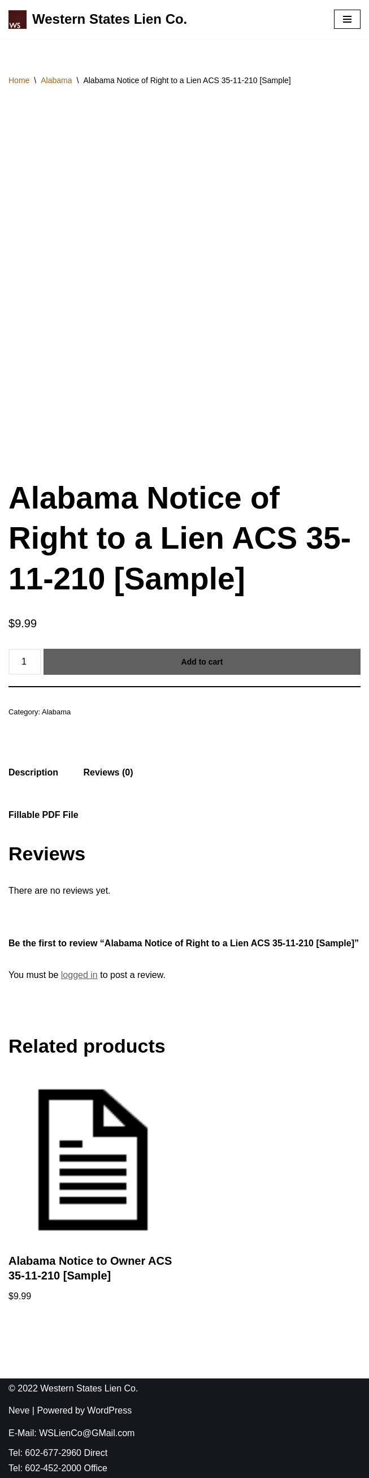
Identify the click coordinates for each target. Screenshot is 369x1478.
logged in (79, 975)
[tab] (33, 772)
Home (18, 80)
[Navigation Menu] (347, 19)
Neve (18, 1410)
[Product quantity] (24, 662)
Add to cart (202, 661)
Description (33, 772)
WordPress (109, 1410)
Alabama (56, 80)
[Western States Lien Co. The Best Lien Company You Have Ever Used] (97, 19)
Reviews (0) (108, 772)
